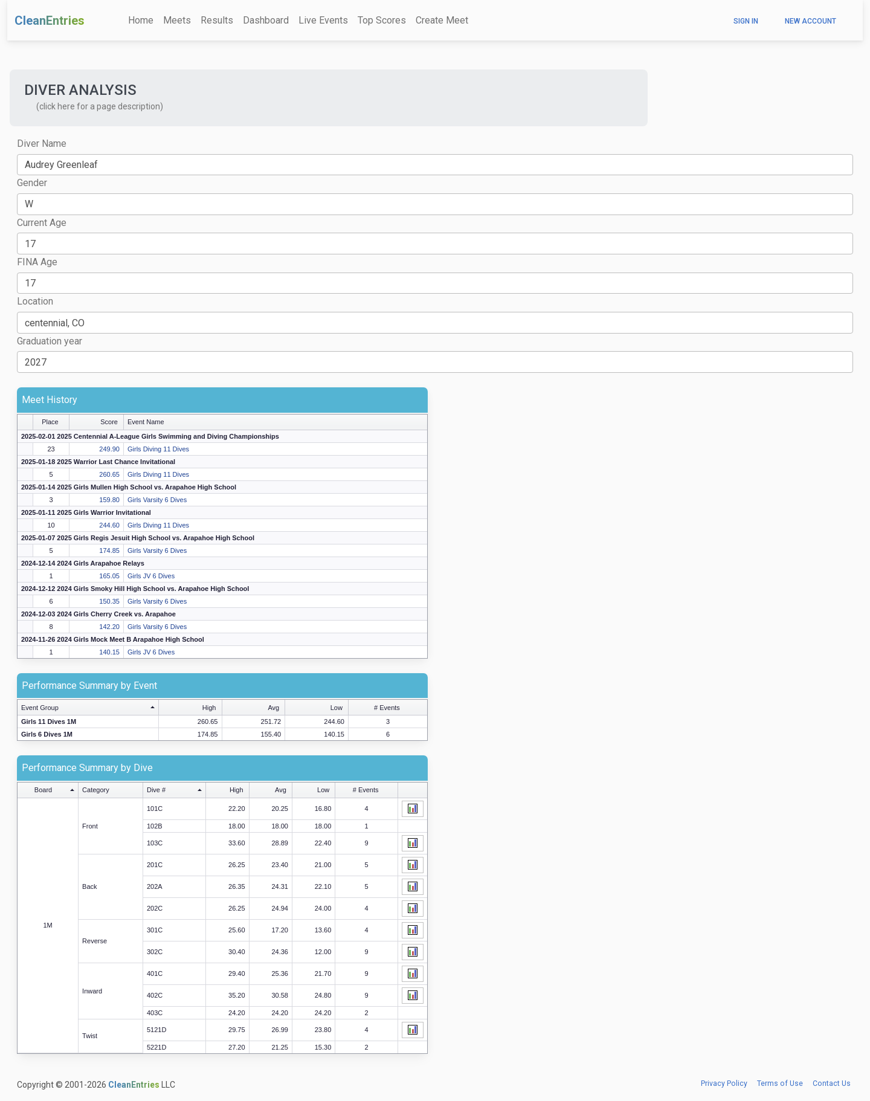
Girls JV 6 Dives (151, 576)
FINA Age (37, 262)
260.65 (109, 474)
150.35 (109, 601)
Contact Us (832, 1083)
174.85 (109, 550)
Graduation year (49, 341)
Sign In (745, 21)
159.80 (109, 499)
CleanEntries (49, 20)
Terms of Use (780, 1083)
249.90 (109, 449)
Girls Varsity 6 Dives (157, 499)
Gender (32, 183)
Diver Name (41, 143)
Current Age (41, 222)
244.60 (109, 525)
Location (35, 301)
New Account (810, 21)
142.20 (109, 626)
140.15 (109, 652)
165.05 (109, 576)
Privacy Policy (724, 1083)
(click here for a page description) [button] (99, 106)
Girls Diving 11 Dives (158, 449)
